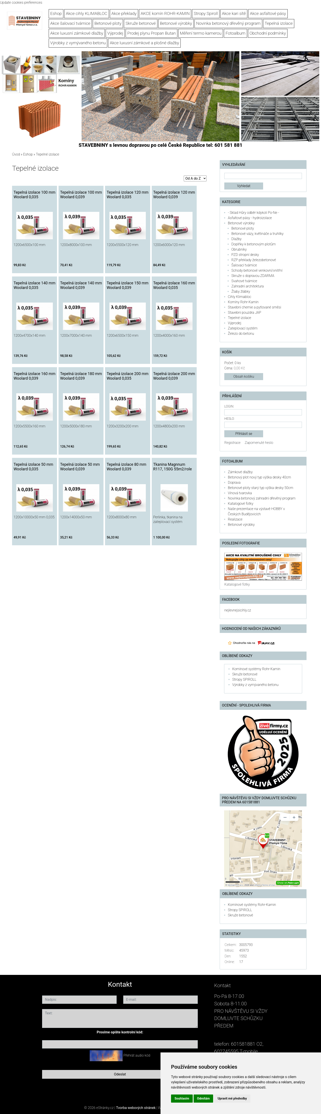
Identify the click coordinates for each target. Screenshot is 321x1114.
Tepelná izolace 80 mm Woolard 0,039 (126, 466)
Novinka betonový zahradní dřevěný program (261, 498)
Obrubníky (239, 249)
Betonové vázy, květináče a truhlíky (257, 234)
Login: (229, 406)
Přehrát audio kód (136, 1055)
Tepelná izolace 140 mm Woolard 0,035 (34, 285)
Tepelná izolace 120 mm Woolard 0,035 (127, 194)
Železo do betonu (241, 333)
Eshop (56, 13)
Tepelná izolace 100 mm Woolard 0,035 (34, 194)
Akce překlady (124, 13)
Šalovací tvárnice (244, 265)
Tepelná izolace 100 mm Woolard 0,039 (81, 194)
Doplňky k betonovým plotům (253, 244)
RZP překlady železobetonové (253, 260)
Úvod (16, 154)
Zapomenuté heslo (259, 443)
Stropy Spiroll (206, 13)
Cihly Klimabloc (239, 297)
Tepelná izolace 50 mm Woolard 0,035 (33, 466)
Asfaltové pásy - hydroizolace (250, 218)
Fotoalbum (235, 33)
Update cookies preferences (21, 2)
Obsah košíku (244, 376)
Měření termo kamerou (200, 33)
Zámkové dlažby (240, 472)
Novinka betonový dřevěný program (228, 23)
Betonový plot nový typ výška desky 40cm (259, 477)
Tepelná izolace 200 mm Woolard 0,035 (127, 376)
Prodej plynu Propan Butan (151, 33)
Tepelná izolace (279, 23)
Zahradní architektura (247, 286)
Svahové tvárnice (244, 281)
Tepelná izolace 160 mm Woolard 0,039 (34, 376)
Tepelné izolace (239, 318)
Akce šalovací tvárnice (70, 23)
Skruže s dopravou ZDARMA (252, 276)
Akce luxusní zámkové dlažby (76, 33)
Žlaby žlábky (240, 291)
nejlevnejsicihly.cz (237, 610)
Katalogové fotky (240, 503)
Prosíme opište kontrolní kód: (120, 1032)
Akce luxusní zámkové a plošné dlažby (144, 42)
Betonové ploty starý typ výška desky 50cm (260, 488)
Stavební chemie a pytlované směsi (254, 307)
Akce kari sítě (234, 13)
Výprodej (115, 33)
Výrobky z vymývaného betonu (78, 42)
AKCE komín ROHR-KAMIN (165, 13)
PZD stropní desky (245, 255)
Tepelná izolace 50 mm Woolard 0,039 (80, 466)
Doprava (234, 482)
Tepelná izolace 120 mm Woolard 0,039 (174, 194)
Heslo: (229, 419)
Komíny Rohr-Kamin (243, 302)
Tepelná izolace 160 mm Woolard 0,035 (174, 285)
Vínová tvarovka (240, 493)
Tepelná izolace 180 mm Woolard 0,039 (81, 376)
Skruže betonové (141, 23)
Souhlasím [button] (182, 1098)
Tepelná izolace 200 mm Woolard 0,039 (174, 376)
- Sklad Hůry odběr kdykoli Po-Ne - (253, 213)
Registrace (232, 443)
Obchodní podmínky (268, 33)
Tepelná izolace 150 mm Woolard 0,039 (127, 285)
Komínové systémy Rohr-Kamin (256, 669)
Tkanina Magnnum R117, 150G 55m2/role (172, 466)
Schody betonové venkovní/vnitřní (256, 270)
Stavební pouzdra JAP (244, 312)
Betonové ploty (108, 23)
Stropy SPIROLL (244, 679)
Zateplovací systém (242, 328)
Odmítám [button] (203, 1098)
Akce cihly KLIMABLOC (86, 13)
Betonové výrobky (176, 23)
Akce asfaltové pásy (268, 13)
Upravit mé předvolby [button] (232, 1098)
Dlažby (236, 239)
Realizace (235, 519)
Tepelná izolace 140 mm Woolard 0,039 (81, 285)
